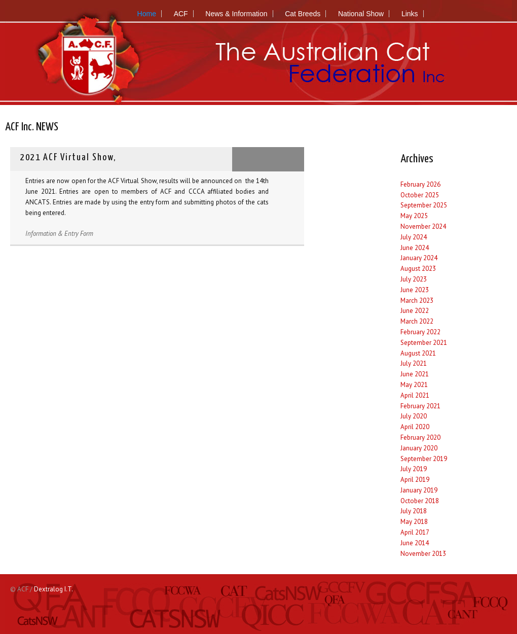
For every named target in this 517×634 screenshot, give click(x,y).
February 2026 (420, 184)
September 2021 (423, 342)
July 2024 (413, 237)
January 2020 (418, 448)
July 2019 (413, 469)
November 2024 (423, 226)
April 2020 (414, 426)
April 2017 (414, 532)
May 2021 (414, 384)
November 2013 (423, 553)
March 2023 (416, 300)
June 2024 (414, 247)
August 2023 (418, 268)
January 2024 (418, 258)
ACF (181, 13)
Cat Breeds (302, 13)
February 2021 (420, 406)
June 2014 (414, 543)
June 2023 (414, 290)
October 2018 (419, 501)
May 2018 (414, 521)
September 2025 (423, 205)
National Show (361, 13)
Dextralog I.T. (53, 589)
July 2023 (413, 279)
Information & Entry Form (59, 233)
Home (146, 13)
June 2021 (414, 374)
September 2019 (423, 458)
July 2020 (413, 416)
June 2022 (414, 310)
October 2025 (419, 195)
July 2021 (413, 363)
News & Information (236, 13)
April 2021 (414, 395)
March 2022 (416, 321)
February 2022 (420, 332)
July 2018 (413, 511)
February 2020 (420, 437)
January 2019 (418, 490)
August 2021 (418, 353)
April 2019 (414, 479)
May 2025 (414, 216)
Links (409, 13)
